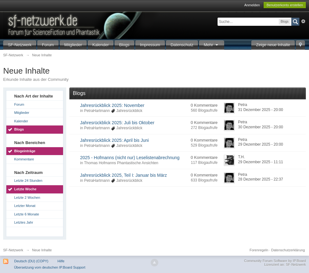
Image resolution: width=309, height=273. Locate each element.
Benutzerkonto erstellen (284, 5)
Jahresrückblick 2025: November (112, 105)
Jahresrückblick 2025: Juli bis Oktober (117, 122)
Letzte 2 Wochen (27, 197)
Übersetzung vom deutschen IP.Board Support (49, 267)
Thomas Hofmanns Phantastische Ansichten (121, 163)
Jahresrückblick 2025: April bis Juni (114, 140)
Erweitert (303, 21)
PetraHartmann (97, 111)
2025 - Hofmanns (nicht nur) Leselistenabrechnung (129, 157)
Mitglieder (73, 44)
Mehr (211, 44)
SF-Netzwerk (20, 44)
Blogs (124, 44)
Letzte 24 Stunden (28, 180)
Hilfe (60, 261)
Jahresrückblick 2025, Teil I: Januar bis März (123, 175)
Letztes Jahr (23, 222)
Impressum (150, 44)
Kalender (100, 44)
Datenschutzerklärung (288, 250)
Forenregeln (259, 250)
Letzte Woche (25, 189)
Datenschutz (182, 44)
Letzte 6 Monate (26, 214)
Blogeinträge (24, 151)
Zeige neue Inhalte (273, 44)
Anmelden (252, 5)
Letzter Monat (24, 206)
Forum (48, 44)
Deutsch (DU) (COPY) (31, 261)
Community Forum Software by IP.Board (275, 261)
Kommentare (24, 159)
